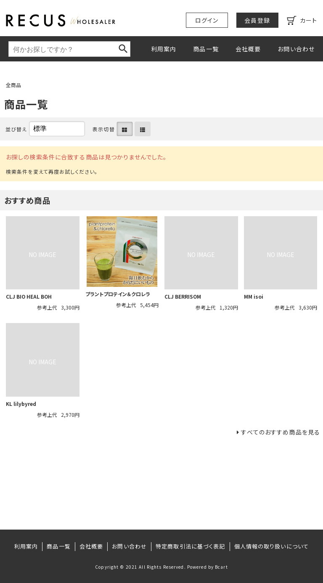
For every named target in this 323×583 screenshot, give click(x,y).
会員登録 (257, 20)
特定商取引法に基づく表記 (190, 546)
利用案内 (163, 49)
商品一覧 (205, 49)
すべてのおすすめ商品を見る (280, 432)
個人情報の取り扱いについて (271, 546)
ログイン (206, 20)
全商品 (13, 84)
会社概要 (248, 49)
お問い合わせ (296, 49)
